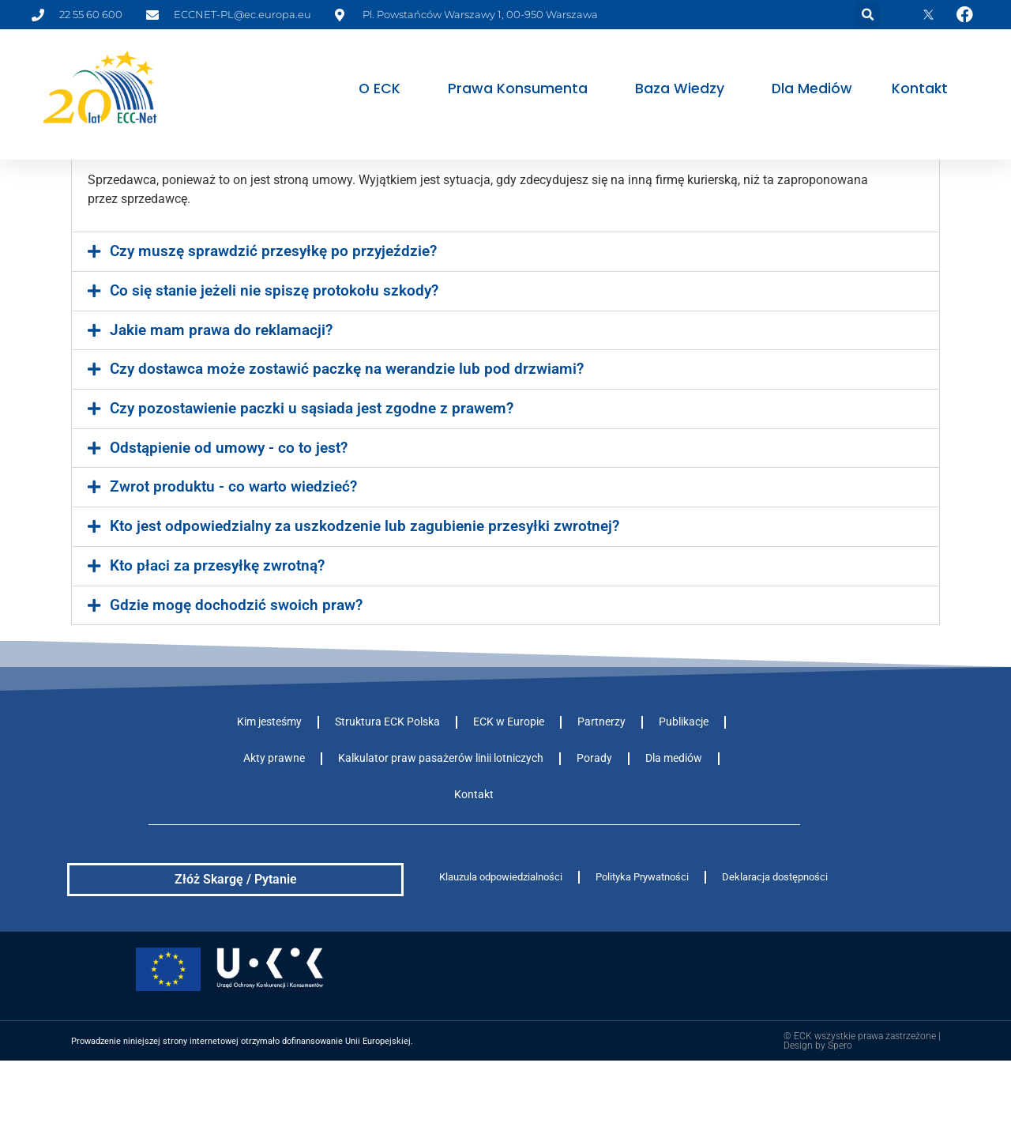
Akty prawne (274, 815)
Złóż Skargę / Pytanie (236, 936)
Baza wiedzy (683, 88)
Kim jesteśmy (269, 779)
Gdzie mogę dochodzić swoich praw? (236, 662)
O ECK (383, 88)
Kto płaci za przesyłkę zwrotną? (217, 622)
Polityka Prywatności (642, 934)
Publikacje (683, 779)
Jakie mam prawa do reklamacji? (221, 387)
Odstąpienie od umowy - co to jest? (229, 505)
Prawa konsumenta (522, 88)
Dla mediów (812, 88)
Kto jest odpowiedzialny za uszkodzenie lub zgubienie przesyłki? (329, 195)
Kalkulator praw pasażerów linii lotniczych (440, 815)
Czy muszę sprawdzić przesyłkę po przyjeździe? (273, 308)
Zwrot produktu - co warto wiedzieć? (233, 544)
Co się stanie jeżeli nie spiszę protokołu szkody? (274, 347)
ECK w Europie (508, 779)
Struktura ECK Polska (387, 779)
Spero (840, 1102)
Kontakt (920, 88)
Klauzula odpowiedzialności (500, 934)
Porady (594, 815)
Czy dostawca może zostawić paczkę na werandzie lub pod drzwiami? (347, 426)
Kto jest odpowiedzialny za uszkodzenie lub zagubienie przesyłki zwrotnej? (364, 583)
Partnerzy (601, 779)
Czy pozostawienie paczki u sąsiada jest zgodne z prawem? (311, 465)
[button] (867, 14)
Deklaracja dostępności (775, 934)
